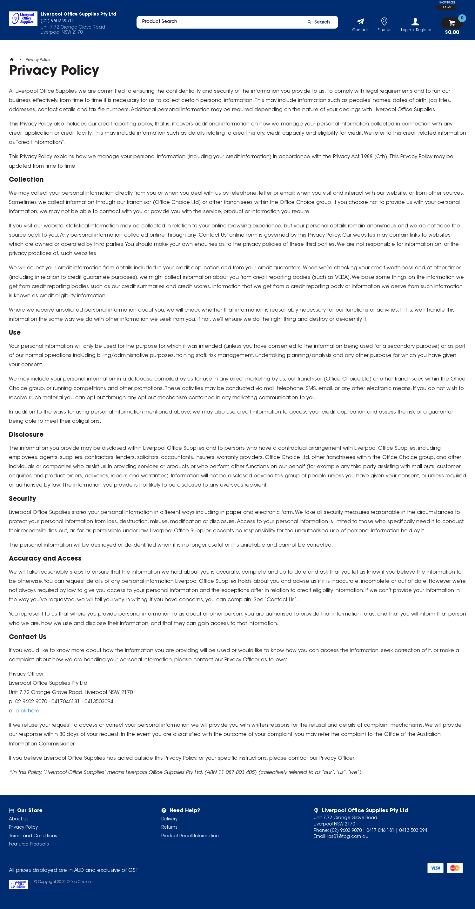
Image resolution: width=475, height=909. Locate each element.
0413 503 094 (413, 831)
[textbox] (216, 24)
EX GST (447, 7)
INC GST (456, 7)
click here (27, 711)
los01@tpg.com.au (347, 837)
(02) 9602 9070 (346, 831)
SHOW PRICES (447, 3)
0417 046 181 (380, 831)
